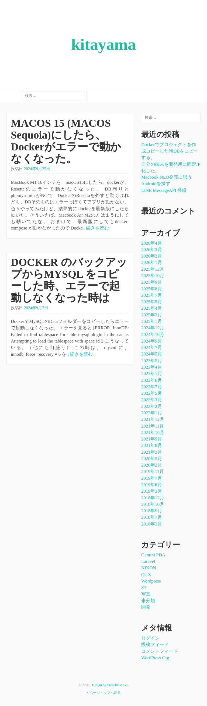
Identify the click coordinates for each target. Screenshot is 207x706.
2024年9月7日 (36, 308)
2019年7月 (151, 478)
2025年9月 (151, 282)
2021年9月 (151, 439)
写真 (145, 594)
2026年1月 (151, 262)
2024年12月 (152, 327)
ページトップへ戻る (103, 693)
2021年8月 (151, 445)
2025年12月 (152, 269)
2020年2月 (151, 465)
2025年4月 (151, 308)
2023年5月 (151, 360)
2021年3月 (151, 452)
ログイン (150, 638)
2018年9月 (151, 510)
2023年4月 (151, 367)
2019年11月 (152, 471)
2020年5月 (151, 458)
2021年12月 (152, 419)
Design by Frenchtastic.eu (110, 685)
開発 (145, 607)
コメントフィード (159, 651)
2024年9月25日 (37, 169)
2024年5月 (151, 353)
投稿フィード (155, 644)
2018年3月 (151, 524)
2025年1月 (151, 321)
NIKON (148, 567)
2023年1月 (151, 373)
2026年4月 (151, 243)
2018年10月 (152, 504)
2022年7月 (151, 386)
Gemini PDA (153, 554)
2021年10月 (152, 432)
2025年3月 (151, 314)
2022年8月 (151, 380)
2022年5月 (151, 393)
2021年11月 (152, 426)
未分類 (148, 600)
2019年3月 (151, 491)
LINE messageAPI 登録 (164, 190)
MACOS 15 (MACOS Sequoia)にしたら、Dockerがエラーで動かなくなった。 (66, 141)
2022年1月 (151, 412)
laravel (148, 561)
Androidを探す (155, 183)
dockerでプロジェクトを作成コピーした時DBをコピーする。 (169, 151)
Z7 (143, 587)
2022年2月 (151, 406)
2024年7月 (151, 347)
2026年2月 (151, 256)
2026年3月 (151, 249)
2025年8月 (151, 288)
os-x (146, 574)
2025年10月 (152, 275)
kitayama (103, 44)
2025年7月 (151, 295)
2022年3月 (151, 399)
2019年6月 (151, 484)
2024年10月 (152, 334)
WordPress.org (155, 657)
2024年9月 (151, 341)
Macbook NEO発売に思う (166, 177)
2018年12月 (152, 497)
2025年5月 (151, 301)
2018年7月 (151, 517)
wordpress (151, 581)
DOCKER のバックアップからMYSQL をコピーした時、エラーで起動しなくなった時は (69, 280)
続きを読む (97, 228)
